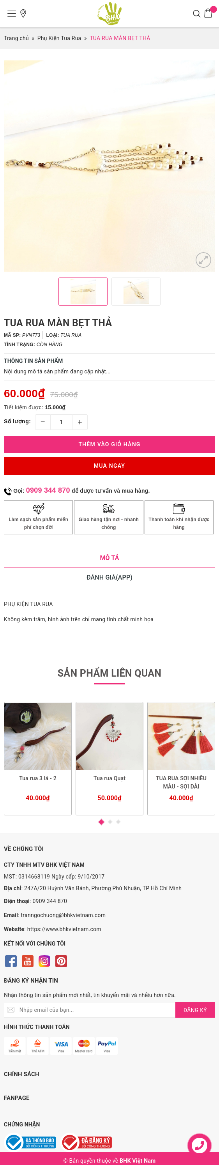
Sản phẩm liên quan (110, 673)
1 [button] (101, 822)
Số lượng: (17, 421)
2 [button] (110, 821)
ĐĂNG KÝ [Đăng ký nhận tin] (195, 1010)
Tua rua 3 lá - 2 (38, 778)
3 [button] (118, 821)
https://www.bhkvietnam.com (64, 929)
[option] (109, 166)
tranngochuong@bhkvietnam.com (63, 915)
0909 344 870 (48, 490)
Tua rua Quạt (109, 778)
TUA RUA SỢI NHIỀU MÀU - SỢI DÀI (181, 782)
